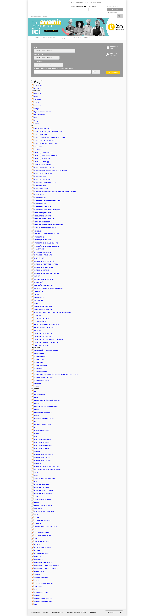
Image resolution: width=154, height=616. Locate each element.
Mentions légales (35, 612)
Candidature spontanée (49, 38)
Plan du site (93, 612)
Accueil (39, 16)
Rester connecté (113, 12)
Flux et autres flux (113, 55)
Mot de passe (92, 6)
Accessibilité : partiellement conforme (76, 612)
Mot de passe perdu (112, 6)
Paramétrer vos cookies (57, 612)
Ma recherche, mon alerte (63, 38)
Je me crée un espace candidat (93, 2)
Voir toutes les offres (114, 48)
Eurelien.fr (87, 38)
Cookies (45, 612)
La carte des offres (76, 38)
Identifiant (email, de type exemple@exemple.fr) (79, 6)
